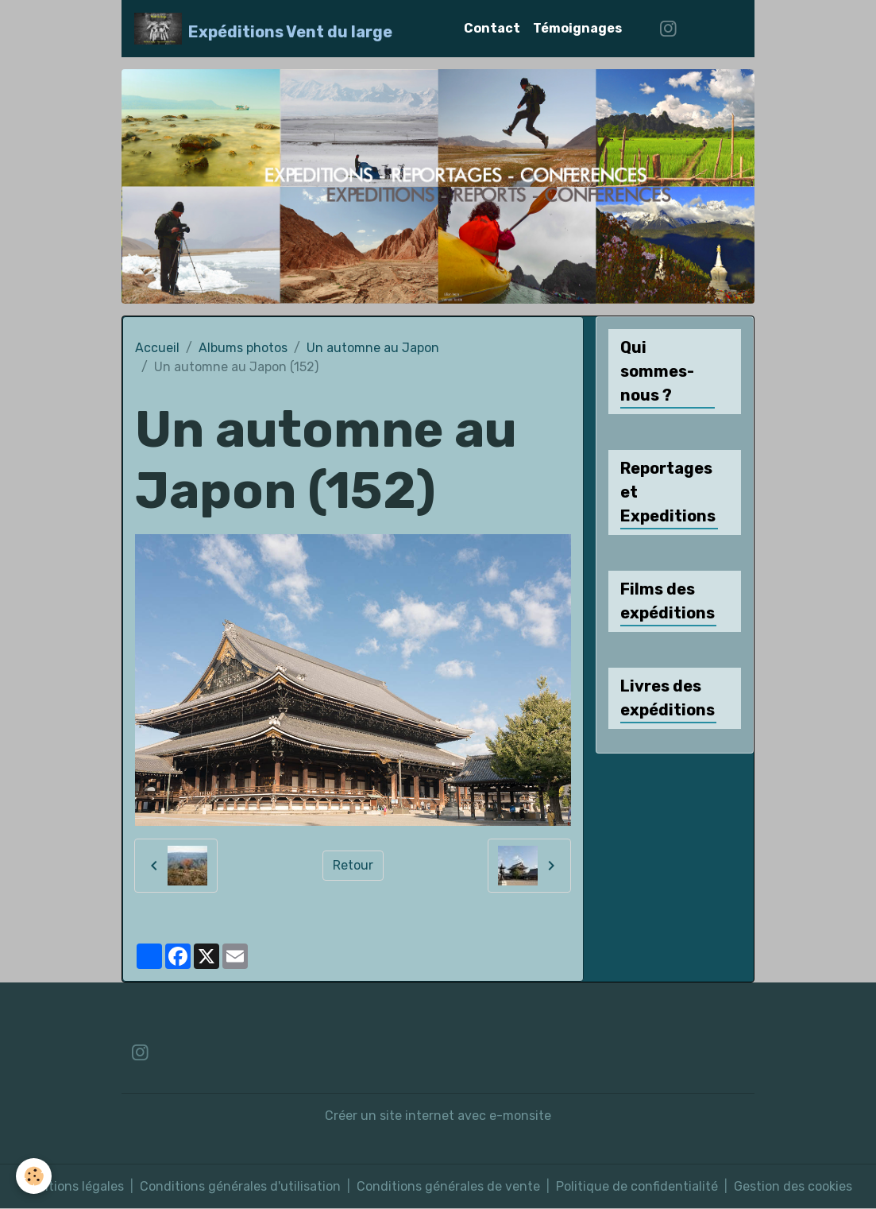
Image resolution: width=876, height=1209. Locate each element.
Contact (492, 28)
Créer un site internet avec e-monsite (438, 1115)
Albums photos (243, 347)
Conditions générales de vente (448, 1186)
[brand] (263, 29)
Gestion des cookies (793, 1186)
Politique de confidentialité (637, 1186)
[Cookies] (34, 1176)
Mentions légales (74, 1186)
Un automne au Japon (373, 347)
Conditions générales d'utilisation (240, 1186)
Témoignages (577, 28)
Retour (353, 865)
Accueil (157, 347)
